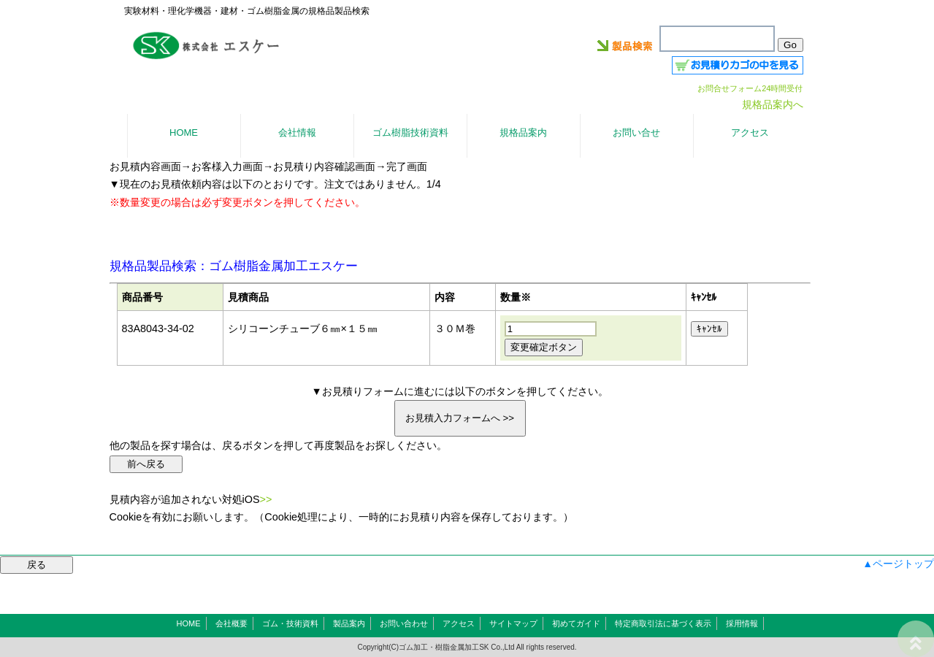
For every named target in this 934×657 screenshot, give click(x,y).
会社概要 (231, 623)
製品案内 (349, 623)
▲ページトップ (898, 563)
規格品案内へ (772, 104)
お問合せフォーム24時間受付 (750, 88)
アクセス (459, 623)
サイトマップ (513, 623)
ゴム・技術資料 (290, 623)
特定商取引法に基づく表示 (663, 623)
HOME (189, 623)
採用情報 (742, 623)
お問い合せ (636, 132)
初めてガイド (576, 623)
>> (266, 499)
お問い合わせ (404, 623)
